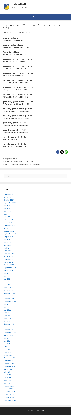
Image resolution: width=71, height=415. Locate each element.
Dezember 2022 (9, 293)
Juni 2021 (7, 341)
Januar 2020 (8, 389)
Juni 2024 (7, 242)
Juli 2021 (7, 338)
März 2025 (8, 217)
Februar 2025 (9, 220)
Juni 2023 (7, 276)
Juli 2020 (7, 372)
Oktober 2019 (9, 397)
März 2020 (8, 383)
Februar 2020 (9, 386)
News (15, 158)
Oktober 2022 (9, 299)
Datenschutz (40, 410)
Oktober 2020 (9, 363)
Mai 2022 (7, 310)
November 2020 (9, 361)
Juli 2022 (7, 304)
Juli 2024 (7, 239)
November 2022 (9, 296)
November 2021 (9, 327)
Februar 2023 (9, 287)
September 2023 (10, 268)
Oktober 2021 (9, 330)
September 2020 (10, 366)
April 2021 (7, 346)
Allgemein (8, 158)
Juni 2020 (7, 375)
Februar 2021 (9, 352)
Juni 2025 (7, 208)
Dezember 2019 (9, 392)
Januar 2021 (8, 355)
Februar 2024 (9, 254)
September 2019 (10, 400)
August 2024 (8, 237)
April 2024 (7, 248)
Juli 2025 (7, 206)
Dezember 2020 (9, 358)
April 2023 (7, 282)
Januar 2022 (8, 321)
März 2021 (8, 349)
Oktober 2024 (9, 231)
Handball (20, 4)
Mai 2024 (7, 245)
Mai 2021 (7, 344)
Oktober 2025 (9, 200)
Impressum (30, 410)
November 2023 (9, 262)
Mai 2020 (7, 378)
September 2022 (10, 301)
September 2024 (10, 234)
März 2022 (8, 316)
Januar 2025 (8, 222)
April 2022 (7, 313)
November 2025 (9, 197)
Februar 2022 (9, 318)
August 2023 (8, 270)
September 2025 (10, 203)
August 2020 (8, 369)
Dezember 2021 (9, 324)
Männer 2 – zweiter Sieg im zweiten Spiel (19, 161)
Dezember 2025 (9, 194)
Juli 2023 (7, 273)
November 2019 (9, 394)
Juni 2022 (7, 307)
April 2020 (7, 380)
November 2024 (9, 228)
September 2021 (10, 332)
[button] (57, 152)
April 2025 (7, 214)
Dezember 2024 (9, 225)
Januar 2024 (8, 256)
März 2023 (8, 284)
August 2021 (8, 335)
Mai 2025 (7, 211)
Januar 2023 (8, 290)
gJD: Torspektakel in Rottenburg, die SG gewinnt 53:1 (24, 164)
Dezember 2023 (9, 259)
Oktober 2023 (9, 265)
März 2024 (8, 251)
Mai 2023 (7, 279)
